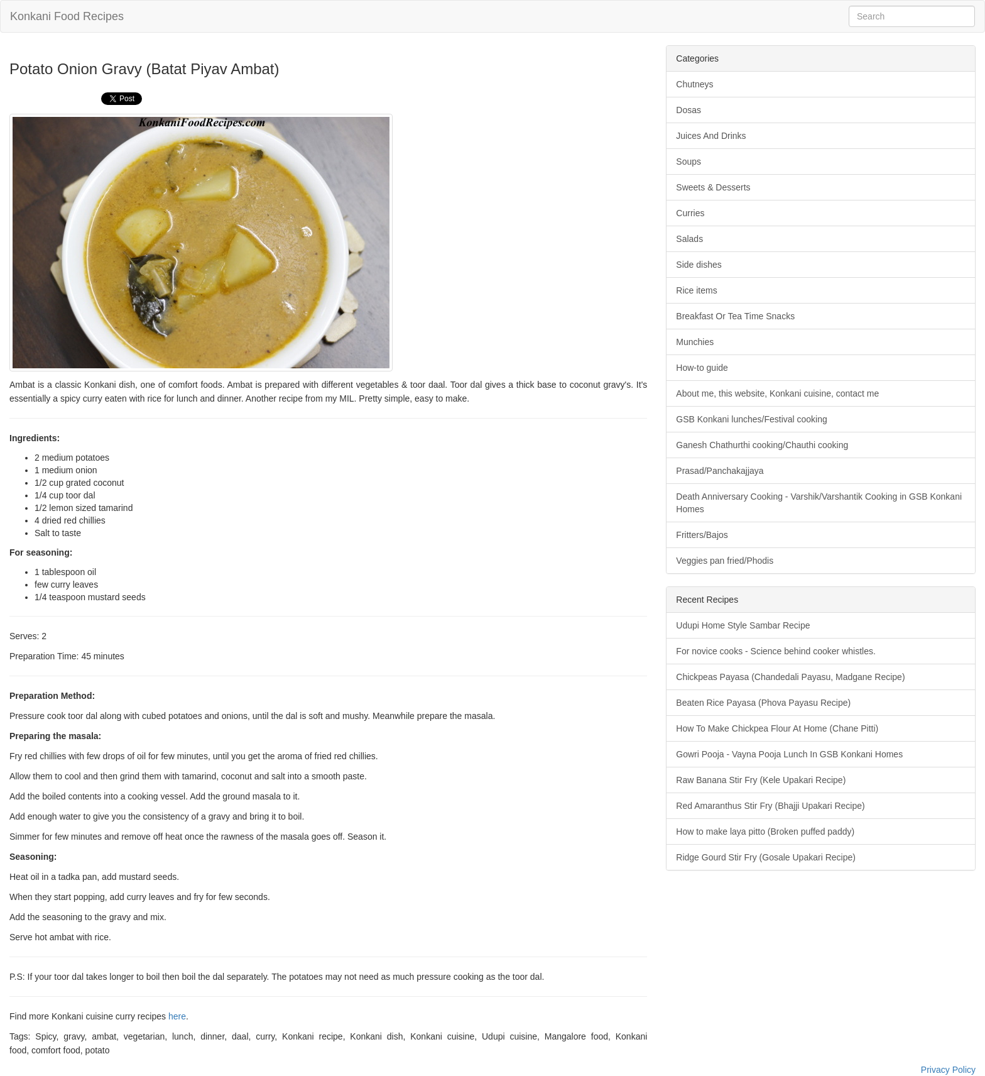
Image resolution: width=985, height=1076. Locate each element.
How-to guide (702, 368)
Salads (689, 239)
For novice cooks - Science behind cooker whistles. (775, 651)
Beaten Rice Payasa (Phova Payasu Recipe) (763, 703)
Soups (688, 161)
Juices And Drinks (711, 136)
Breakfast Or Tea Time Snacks (735, 316)
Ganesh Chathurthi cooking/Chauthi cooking (762, 445)
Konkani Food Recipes (67, 16)
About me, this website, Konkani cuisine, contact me (777, 393)
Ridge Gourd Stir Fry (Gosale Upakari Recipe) (766, 857)
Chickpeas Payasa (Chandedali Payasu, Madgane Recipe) (790, 677)
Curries (690, 213)
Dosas (688, 110)
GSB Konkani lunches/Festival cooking (751, 419)
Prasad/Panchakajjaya (719, 471)
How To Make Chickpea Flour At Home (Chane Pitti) (777, 728)
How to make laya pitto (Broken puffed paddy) (765, 831)
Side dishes (698, 265)
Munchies (695, 342)
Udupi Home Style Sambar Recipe (743, 625)
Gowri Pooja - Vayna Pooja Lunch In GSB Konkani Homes (789, 754)
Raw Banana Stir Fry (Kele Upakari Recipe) (761, 780)
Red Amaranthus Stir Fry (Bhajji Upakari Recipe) (770, 806)
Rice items (696, 290)
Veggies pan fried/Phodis (724, 561)
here (177, 1016)
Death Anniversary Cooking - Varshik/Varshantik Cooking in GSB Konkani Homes (819, 502)
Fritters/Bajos (701, 535)
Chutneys (694, 84)
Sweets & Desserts (713, 187)
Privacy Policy (948, 1070)
